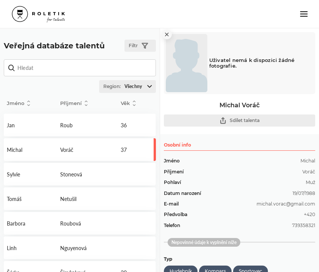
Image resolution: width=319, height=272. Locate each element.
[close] (167, 34)
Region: (129, 86)
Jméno (18, 103)
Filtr (138, 46)
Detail (30, 125)
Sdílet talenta (239, 120)
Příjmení (73, 103)
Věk (128, 103)
